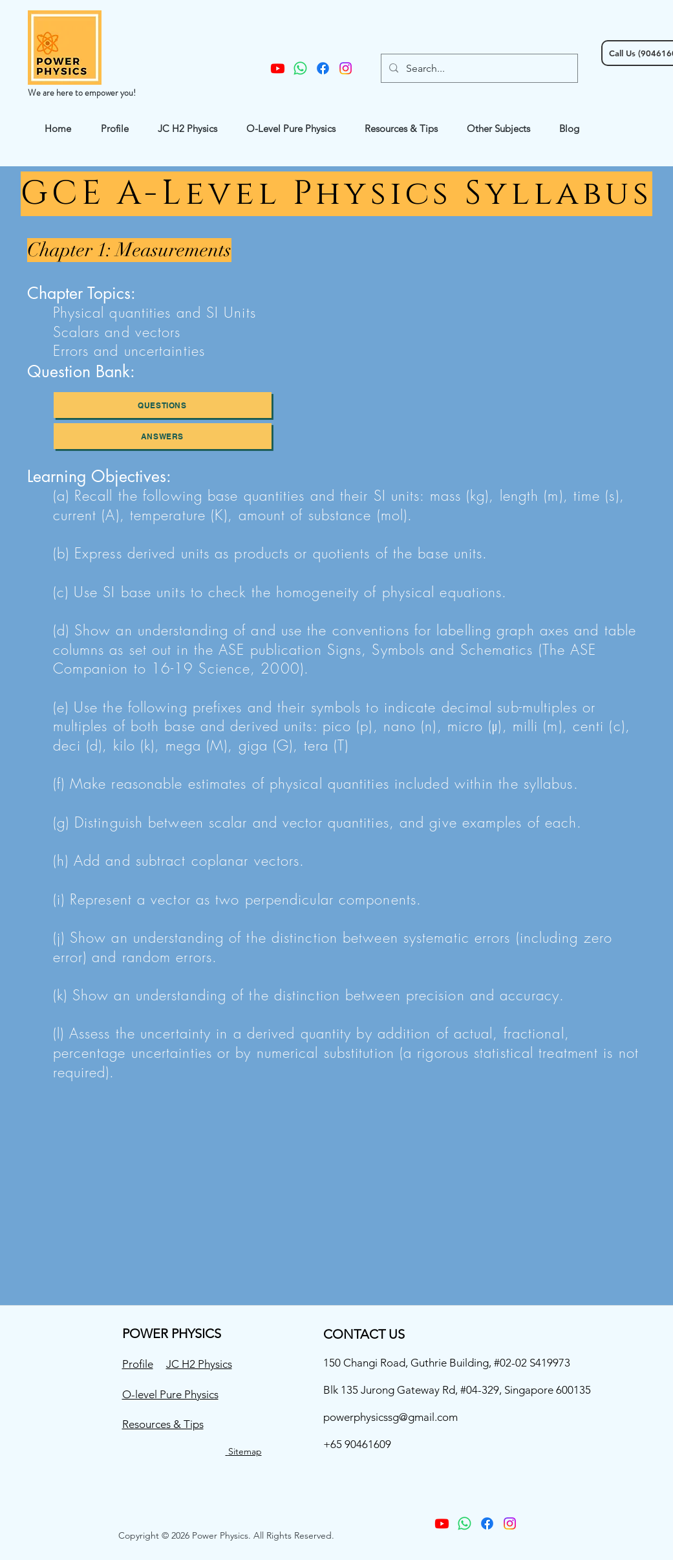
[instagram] (345, 68)
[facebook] (323, 68)
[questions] (163, 405)
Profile (137, 1363)
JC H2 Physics (199, 1363)
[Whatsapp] (300, 68)
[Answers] (163, 436)
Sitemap (245, 1451)
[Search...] (478, 68)
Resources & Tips (163, 1424)
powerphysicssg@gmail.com (390, 1417)
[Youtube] (278, 68)
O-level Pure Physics (170, 1394)
